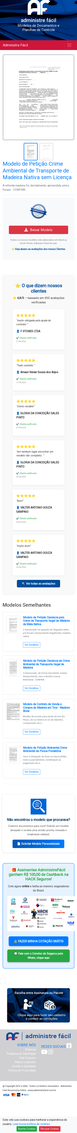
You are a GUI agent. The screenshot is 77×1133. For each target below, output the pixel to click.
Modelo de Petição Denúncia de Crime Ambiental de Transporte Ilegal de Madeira (46, 664)
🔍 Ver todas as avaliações (38, 583)
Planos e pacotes (25, 1062)
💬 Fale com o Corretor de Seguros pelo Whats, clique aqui (38, 955)
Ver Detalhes (32, 644)
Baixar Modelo (38, 230)
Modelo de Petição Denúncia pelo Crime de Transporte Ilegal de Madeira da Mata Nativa (46, 621)
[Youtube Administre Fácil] (44, 1053)
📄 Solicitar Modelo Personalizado (38, 843)
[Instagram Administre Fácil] (50, 1053)
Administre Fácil (15, 45)
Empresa (30, 1049)
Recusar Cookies (50, 1128)
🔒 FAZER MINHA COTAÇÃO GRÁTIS (38, 941)
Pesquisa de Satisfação (21, 1053)
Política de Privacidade (22, 1070)
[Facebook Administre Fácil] (69, 1047)
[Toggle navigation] (69, 45)
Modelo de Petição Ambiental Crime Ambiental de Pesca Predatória (45, 749)
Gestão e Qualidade (24, 1066)
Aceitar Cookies (26, 1128)
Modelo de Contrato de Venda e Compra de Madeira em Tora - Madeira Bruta (46, 707)
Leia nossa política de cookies (31, 1124)
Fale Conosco (27, 1058)
